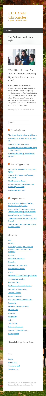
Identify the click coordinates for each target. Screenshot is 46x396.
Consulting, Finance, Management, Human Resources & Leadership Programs (20, 249)
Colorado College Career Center (21, 342)
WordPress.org (13, 369)
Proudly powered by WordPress (19, 382)
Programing (12, 317)
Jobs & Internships (14, 296)
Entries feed (12, 362)
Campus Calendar (18, 198)
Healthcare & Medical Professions (20, 286)
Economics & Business (16, 258)
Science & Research (15, 327)
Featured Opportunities (20, 164)
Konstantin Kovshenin (25, 385)
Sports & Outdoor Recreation (18, 330)
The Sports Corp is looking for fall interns (22, 135)
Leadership (12, 303)
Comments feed (14, 366)
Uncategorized (13, 334)
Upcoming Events (18, 130)
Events (10, 272)
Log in (10, 359)
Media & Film (13, 310)
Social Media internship (16, 190)
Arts (9, 240)
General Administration (16, 279)
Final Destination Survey (17, 181)
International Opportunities (17, 289)
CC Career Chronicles (17, 15)
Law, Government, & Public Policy (20, 299)
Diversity (11, 255)
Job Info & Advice (28, 110)
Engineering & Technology (17, 265)
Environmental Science (16, 269)
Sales (10, 320)
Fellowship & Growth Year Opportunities (22, 276)
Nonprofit (11, 313)
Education (11, 262)
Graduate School (14, 282)
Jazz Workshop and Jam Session (20, 215)
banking (11, 243)
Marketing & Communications (18, 306)
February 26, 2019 (14, 110)
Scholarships (12, 323)
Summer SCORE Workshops (18, 144)
